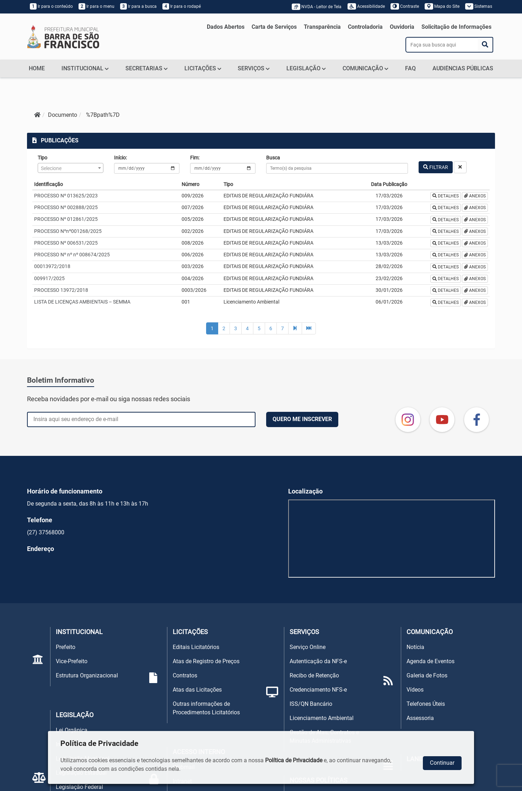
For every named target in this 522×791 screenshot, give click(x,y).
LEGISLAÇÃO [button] (306, 68)
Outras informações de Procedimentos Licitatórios (206, 708)
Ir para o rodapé (181, 6)
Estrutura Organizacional (87, 675)
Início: (120, 157)
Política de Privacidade (293, 760)
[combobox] (70, 168)
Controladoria (365, 26)
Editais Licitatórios (196, 647)
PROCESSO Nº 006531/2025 (66, 243)
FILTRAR (435, 167)
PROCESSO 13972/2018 (61, 290)
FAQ (410, 68)
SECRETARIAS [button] (146, 68)
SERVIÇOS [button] (254, 68)
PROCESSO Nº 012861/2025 (66, 219)
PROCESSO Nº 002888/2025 (66, 207)
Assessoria (420, 718)
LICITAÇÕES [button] (202, 68)
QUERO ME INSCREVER (302, 419)
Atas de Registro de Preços (206, 661)
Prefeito (65, 647)
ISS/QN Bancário (311, 703)
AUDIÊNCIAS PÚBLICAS (462, 68)
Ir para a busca (138, 6)
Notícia (415, 647)
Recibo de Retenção (314, 675)
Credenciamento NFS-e (318, 689)
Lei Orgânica (71, 730)
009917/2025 (49, 278)
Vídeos (415, 689)
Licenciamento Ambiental (322, 718)
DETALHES (445, 195)
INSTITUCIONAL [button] (85, 68)
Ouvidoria (402, 26)
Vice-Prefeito (71, 661)
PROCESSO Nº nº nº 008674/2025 (72, 254)
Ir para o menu (96, 6)
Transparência (322, 26)
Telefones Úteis (426, 703)
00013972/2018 (52, 266)
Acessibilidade (366, 6)
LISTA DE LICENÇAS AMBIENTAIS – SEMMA (82, 302)
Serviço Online (307, 647)
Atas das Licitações (197, 689)
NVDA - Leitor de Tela (318, 6)
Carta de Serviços (274, 26)
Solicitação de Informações (456, 26)
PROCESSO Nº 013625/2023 (66, 195)
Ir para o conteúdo (51, 6)
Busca (273, 157)
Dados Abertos (225, 26)
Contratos (185, 675)
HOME (37, 68)
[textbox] (70, 168)
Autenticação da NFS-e (318, 661)
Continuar (442, 762)
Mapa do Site (442, 6)
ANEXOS (475, 195)
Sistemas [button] (478, 6)
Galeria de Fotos (427, 675)
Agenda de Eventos (430, 661)
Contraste (405, 6)
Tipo (42, 157)
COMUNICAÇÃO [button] (365, 68)
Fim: (194, 157)
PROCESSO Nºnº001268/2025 (68, 231)
